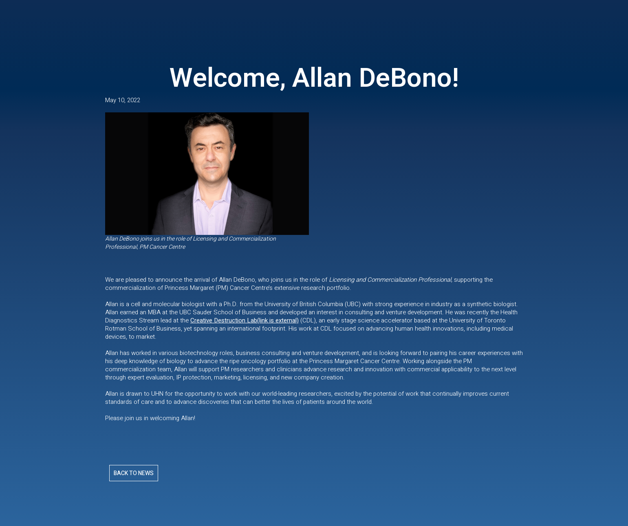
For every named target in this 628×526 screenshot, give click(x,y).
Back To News (134, 473)
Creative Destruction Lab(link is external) (244, 320)
